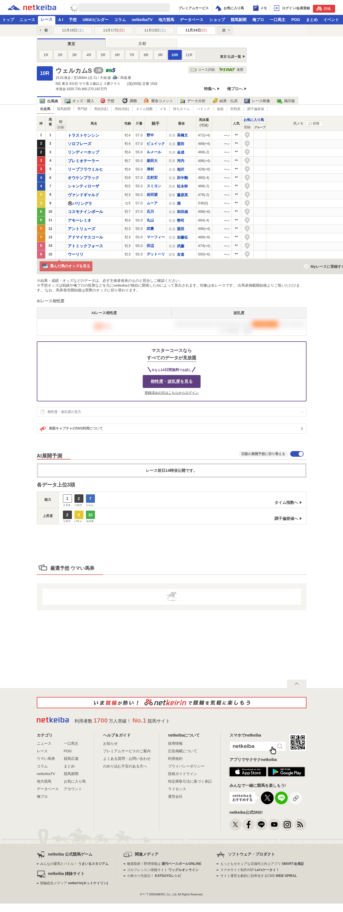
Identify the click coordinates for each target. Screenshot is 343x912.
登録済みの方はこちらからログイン (172, 393)
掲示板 (285, 101)
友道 (180, 254)
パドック (203, 109)
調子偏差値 (255, 109)
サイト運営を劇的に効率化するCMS (258, 876)
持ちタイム (181, 109)
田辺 (150, 246)
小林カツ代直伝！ (154, 876)
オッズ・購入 (79, 101)
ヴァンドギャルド (83, 195)
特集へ (210, 88)
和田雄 (182, 212)
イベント (331, 19)
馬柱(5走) (101, 109)
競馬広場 (71, 758)
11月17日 (114, 30)
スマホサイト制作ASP (250, 870)
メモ (163, 109)
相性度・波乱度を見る (172, 381)
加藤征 (182, 237)
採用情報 (175, 743)
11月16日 (72, 30)
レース (47, 19)
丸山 (150, 220)
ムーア (152, 203)
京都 (142, 43)
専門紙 (82, 109)
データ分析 (192, 101)
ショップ (217, 19)
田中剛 (182, 178)
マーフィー (156, 237)
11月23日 (155, 30)
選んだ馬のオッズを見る (66, 266)
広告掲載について (182, 751)
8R (146, 55)
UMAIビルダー (95, 19)
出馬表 (49, 101)
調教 (129, 101)
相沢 (180, 169)
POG (295, 19)
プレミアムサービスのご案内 (127, 751)
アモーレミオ (79, 220)
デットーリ (156, 254)
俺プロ (258, 19)
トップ (8, 19)
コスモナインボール (85, 211)
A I (60, 19)
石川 (150, 211)
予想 (73, 19)
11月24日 (196, 30)
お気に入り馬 (254, 120)
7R (132, 55)
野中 (150, 135)
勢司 (180, 220)
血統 (220, 109)
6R (117, 55)
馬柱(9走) (122, 109)
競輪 (323, 8)
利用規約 (175, 758)
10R (174, 55)
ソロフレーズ (79, 143)
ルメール (154, 152)
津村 (150, 169)
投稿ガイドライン (182, 774)
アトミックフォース (85, 246)
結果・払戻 (225, 101)
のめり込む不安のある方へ (125, 766)
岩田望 (152, 195)
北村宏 (152, 177)
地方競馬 (166, 19)
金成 (180, 152)
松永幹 (182, 186)
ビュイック (156, 143)
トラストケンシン (83, 135)
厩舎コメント (158, 101)
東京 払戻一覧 (230, 57)
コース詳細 (202, 70)
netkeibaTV (142, 19)
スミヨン (154, 186)
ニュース (27, 19)
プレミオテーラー (83, 161)
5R (103, 55)
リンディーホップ (83, 152)
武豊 (150, 229)
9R (160, 55)
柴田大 (152, 161)
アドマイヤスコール (85, 237)
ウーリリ (75, 254)
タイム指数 (144, 109)
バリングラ (82, 203)
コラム (120, 19)
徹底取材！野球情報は (164, 864)
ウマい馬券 (46, 758)
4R (89, 55)
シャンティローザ (83, 186)
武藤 (180, 246)
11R (189, 55)
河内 (180, 161)
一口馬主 (277, 19)
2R (60, 55)
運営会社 (175, 796)
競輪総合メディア (74, 883)
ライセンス (177, 789)
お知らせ (110, 743)
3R (74, 55)
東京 (71, 44)
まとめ (312, 19)
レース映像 (257, 101)
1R (46, 55)
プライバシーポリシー (186, 766)
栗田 (180, 144)
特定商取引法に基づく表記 (190, 781)
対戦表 (235, 109)
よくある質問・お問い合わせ (127, 758)
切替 (316, 123)
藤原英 (182, 195)
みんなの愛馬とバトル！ (74, 864)
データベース (191, 19)
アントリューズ (81, 229)
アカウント (73, 789)
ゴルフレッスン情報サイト (163, 870)
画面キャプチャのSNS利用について (71, 428)
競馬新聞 (238, 19)
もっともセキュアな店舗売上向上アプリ (262, 864)
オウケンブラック (83, 177)
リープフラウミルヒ (85, 169)
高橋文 (182, 135)
